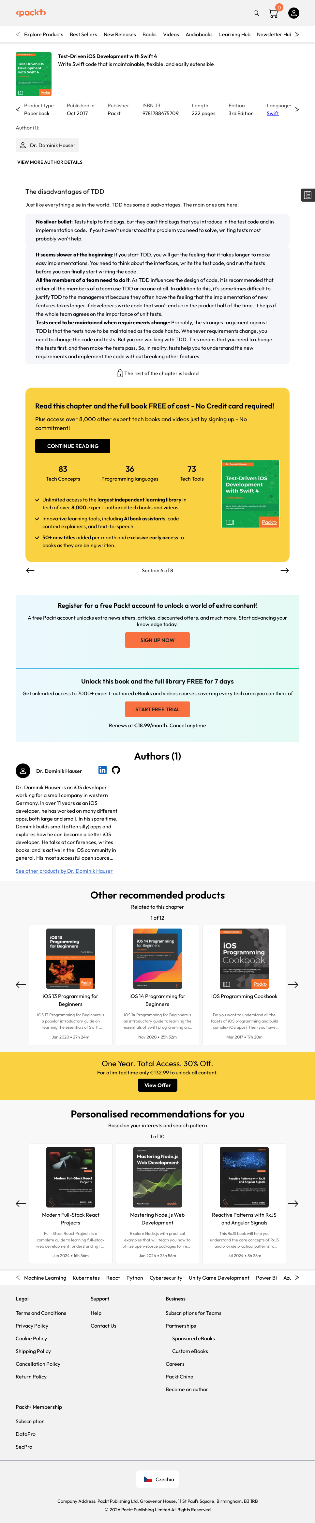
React (113, 1277)
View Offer (157, 1085)
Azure (290, 1277)
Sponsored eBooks (193, 1338)
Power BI (266, 1277)
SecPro (24, 1446)
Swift (273, 113)
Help (96, 1313)
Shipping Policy (33, 1351)
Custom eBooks (190, 1351)
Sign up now (158, 640)
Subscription (30, 1421)
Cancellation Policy (38, 1364)
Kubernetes (86, 1277)
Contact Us (103, 1325)
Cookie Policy (31, 1338)
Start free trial (157, 709)
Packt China (179, 1376)
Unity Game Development (219, 1277)
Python (135, 1277)
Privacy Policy (32, 1325)
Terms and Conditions (41, 1313)
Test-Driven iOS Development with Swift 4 (107, 56)
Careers (175, 1364)
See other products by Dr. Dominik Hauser (64, 871)
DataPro (26, 1434)
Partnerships (181, 1325)
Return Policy (31, 1376)
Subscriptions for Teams (193, 1313)
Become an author (187, 1389)
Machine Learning (45, 1277)
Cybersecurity (166, 1277)
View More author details (49, 162)
